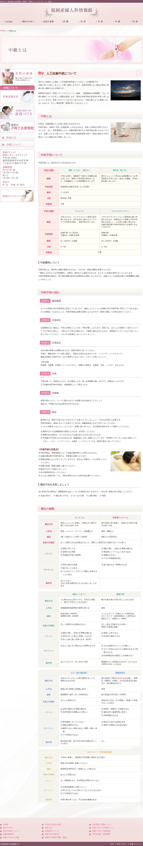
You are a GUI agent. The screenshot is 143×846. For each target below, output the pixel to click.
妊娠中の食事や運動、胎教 (56, 837)
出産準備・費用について (102, 824)
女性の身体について (11, 831)
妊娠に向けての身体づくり (103, 828)
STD (105, 558)
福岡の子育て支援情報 (101, 831)
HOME (2, 31)
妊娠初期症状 (8, 834)
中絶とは (48, 828)
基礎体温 (121, 678)
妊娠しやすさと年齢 (11, 837)
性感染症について (52, 831)
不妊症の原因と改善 (53, 824)
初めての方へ (8, 828)
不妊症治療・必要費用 (101, 834)
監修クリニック (135, 844)
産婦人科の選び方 (52, 834)
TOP (112, 844)
